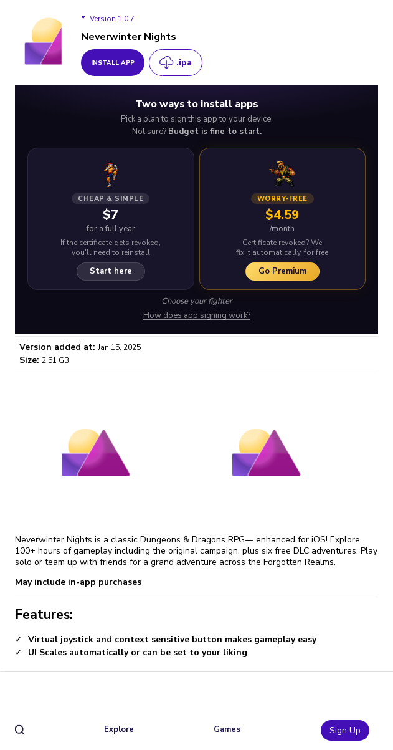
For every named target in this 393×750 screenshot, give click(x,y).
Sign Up (345, 730)
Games (227, 729)
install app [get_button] (113, 63)
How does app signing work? (196, 316)
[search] (20, 730)
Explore (119, 729)
